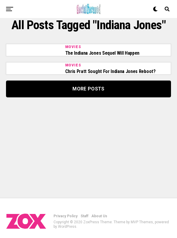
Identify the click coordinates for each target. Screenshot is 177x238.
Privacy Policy (65, 216)
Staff (84, 216)
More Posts (88, 89)
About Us (99, 216)
